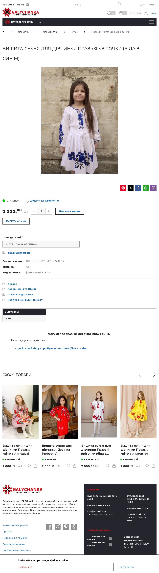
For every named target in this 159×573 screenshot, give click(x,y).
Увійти (153, 13)
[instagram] (58, 527)
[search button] (120, 4)
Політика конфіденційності (17, 550)
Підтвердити (126, 567)
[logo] (22, 489)
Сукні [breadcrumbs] (75, 31)
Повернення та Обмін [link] (21, 288)
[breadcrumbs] (3, 32)
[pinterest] (66, 527)
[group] (79, 120)
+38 (97, 538)
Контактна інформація (15, 525)
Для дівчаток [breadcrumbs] (50, 31)
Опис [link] (8, 318)
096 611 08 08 (13, 4)
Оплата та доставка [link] (20, 294)
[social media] (123, 188)
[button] (34, 211)
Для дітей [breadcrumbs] (23, 31)
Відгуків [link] (12, 312)
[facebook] (49, 527)
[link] (20, 412)
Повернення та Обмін (14, 537)
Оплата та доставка (13, 544)
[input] (41, 211)
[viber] (27, 4)
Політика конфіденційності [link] (25, 299)
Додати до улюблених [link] (43, 201)
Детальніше (25, 567)
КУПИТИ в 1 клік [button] (16, 221)
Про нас (7, 531)
